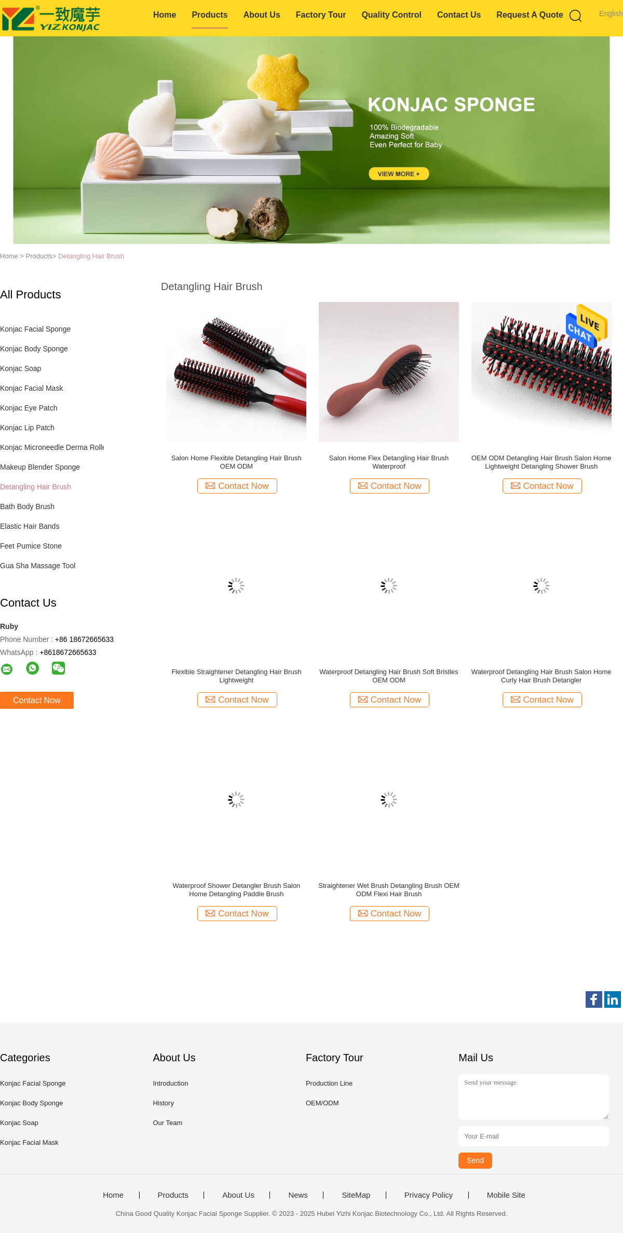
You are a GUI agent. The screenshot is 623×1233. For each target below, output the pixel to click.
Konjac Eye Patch (29, 408)
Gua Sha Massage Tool (37, 565)
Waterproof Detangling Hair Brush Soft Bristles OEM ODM (388, 676)
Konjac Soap (20, 368)
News (298, 1195)
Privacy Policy (428, 1195)
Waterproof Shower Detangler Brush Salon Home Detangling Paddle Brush (236, 890)
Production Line (329, 1083)
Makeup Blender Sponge (40, 467)
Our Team (167, 1123)
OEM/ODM (322, 1103)
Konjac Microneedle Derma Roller (54, 447)
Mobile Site (506, 1195)
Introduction (170, 1083)
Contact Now (37, 700)
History (163, 1103)
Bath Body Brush (27, 506)
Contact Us (459, 14)
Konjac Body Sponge (34, 349)
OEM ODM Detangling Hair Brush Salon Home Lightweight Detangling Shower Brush (541, 462)
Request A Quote (529, 14)
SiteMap (356, 1195)
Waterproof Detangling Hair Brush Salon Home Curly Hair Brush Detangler (541, 676)
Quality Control (391, 14)
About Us (261, 14)
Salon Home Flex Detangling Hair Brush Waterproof (389, 462)
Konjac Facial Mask (31, 388)
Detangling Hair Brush (91, 256)
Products (209, 14)
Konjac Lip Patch (27, 427)
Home (164, 14)
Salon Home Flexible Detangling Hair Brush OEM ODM (236, 462)
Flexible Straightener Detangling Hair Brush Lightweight (236, 676)
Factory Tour (321, 14)
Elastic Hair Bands (29, 526)
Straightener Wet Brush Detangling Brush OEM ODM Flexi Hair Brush (388, 890)
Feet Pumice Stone (31, 546)
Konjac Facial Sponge (35, 329)
